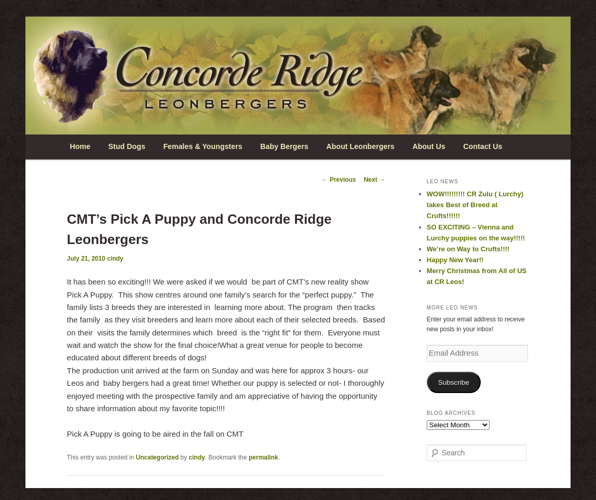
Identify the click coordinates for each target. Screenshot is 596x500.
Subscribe (453, 382)
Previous (339, 179)
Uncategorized (157, 457)
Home (80, 146)
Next (374, 179)
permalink (263, 457)
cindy (115, 258)
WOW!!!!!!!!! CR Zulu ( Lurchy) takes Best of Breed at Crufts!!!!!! (475, 205)
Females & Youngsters (202, 146)
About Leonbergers (360, 146)
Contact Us (482, 146)
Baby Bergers (284, 146)
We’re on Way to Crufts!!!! (468, 249)
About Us (428, 146)
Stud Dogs (127, 146)
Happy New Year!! (455, 260)
